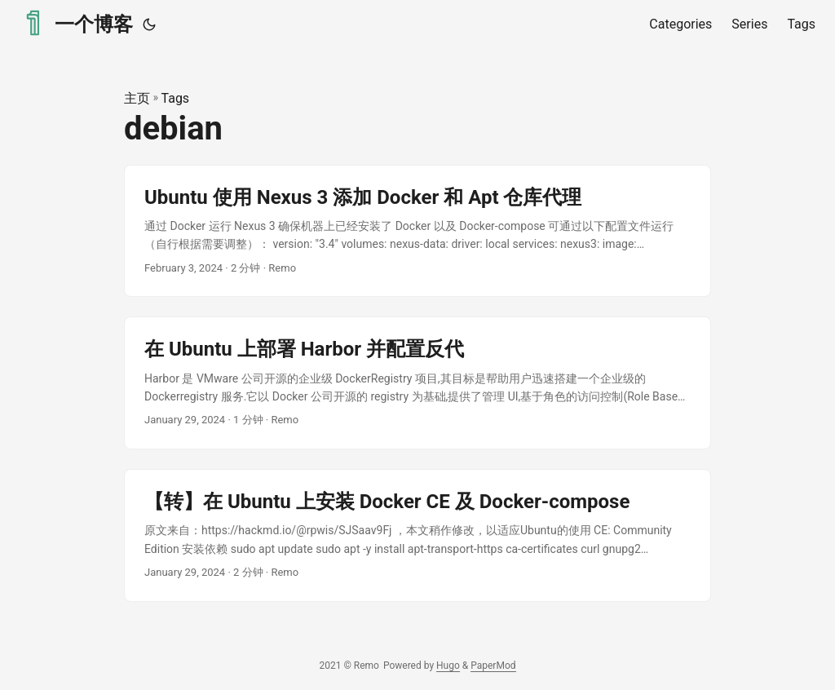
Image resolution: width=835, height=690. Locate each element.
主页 (137, 98)
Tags (175, 98)
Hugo (448, 665)
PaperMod (493, 665)
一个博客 (76, 23)
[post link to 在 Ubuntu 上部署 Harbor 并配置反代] (417, 383)
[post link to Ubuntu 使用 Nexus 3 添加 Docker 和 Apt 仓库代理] (417, 231)
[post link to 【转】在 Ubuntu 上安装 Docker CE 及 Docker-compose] (417, 535)
